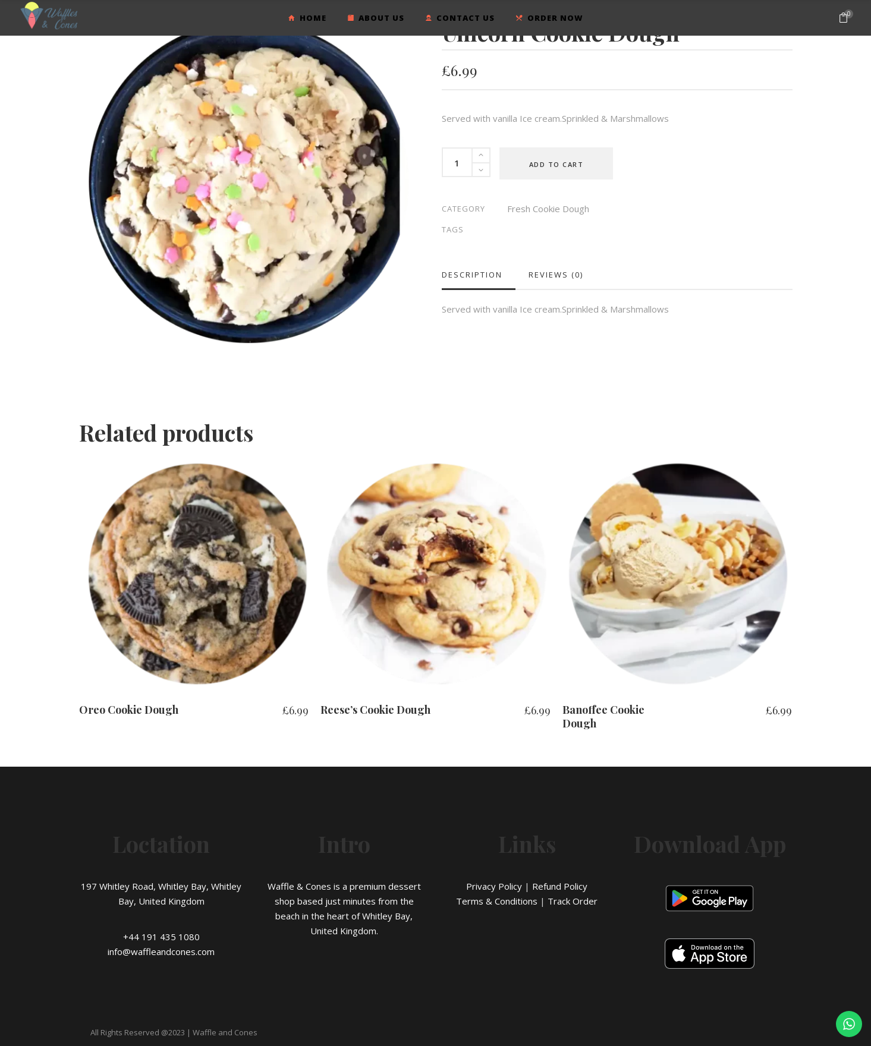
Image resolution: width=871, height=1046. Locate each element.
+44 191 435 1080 (161, 937)
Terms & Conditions (496, 901)
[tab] (478, 275)
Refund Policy (559, 886)
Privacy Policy (494, 886)
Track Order (573, 901)
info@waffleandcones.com (161, 951)
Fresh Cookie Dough (548, 209)
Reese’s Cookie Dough (375, 709)
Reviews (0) (556, 274)
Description (472, 274)
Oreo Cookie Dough (128, 709)
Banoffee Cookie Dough (603, 716)
